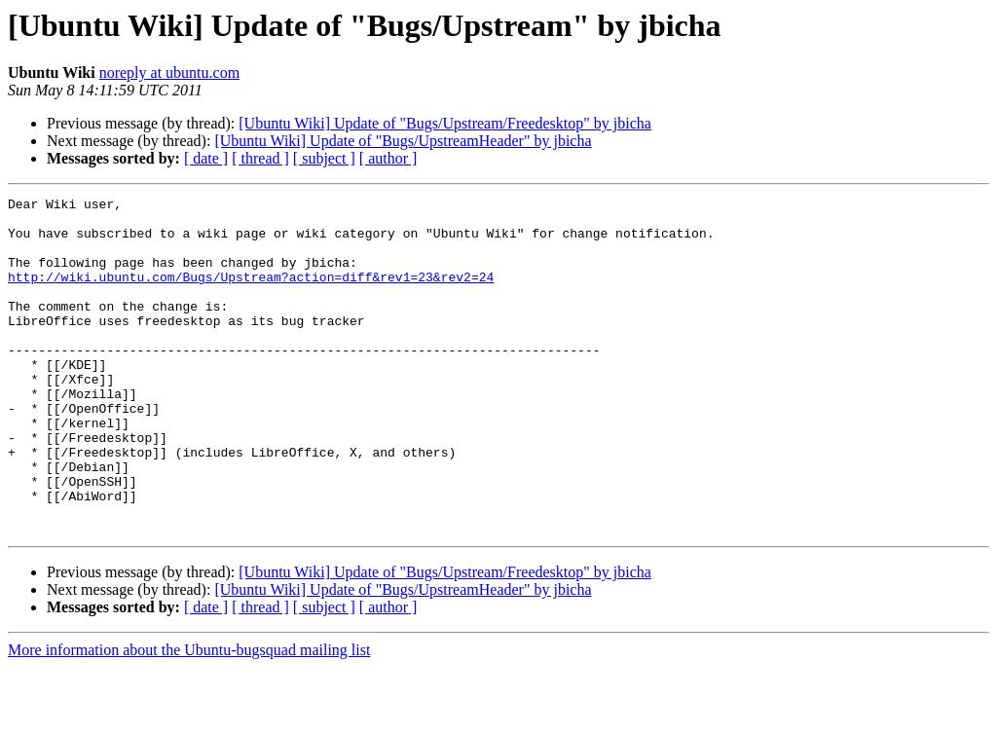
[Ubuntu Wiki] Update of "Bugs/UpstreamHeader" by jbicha (402, 140)
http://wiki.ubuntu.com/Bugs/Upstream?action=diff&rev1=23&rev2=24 (251, 294)
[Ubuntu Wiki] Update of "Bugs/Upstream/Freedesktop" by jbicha (445, 123)
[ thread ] (260, 158)
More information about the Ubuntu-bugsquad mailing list (189, 717)
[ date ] (206, 158)
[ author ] (388, 158)
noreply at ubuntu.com (169, 72)
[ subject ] (324, 158)
